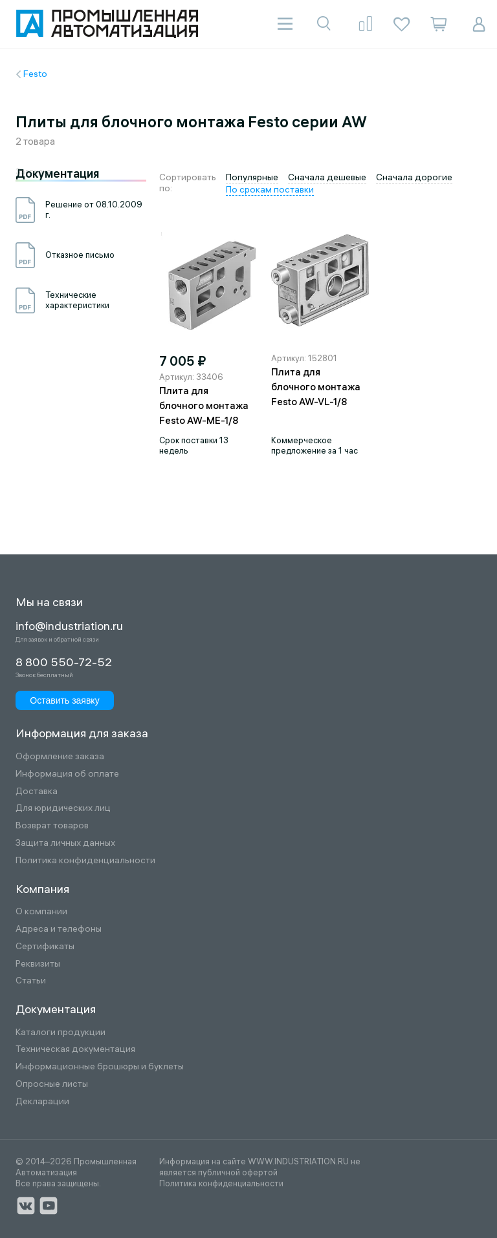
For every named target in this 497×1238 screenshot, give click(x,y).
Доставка (37, 791)
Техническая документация (75, 1049)
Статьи (31, 980)
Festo (35, 73)
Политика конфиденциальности (85, 860)
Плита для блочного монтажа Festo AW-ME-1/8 (203, 405)
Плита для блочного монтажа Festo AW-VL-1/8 (315, 387)
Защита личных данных (65, 842)
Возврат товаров (52, 825)
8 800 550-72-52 (64, 662)
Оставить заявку (64, 700)
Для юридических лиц (63, 808)
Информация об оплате (67, 773)
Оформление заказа (60, 756)
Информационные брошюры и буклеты (100, 1066)
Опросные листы (52, 1083)
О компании (41, 911)
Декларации (42, 1101)
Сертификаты (45, 946)
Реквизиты (38, 963)
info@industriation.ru (69, 626)
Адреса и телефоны (59, 928)
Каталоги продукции (60, 1032)
